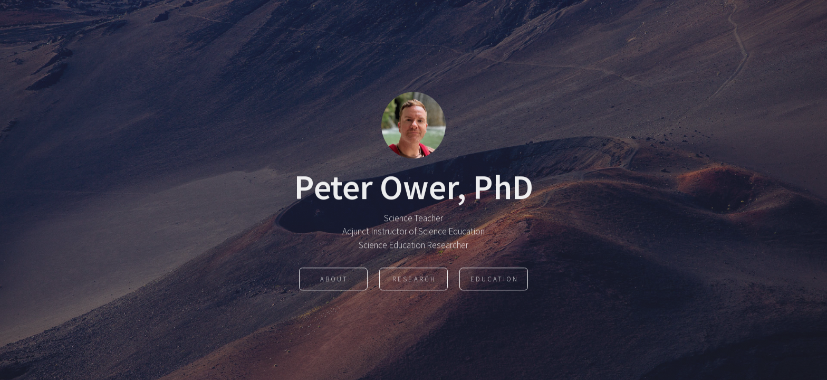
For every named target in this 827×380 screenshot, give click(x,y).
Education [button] (494, 280)
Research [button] (414, 280)
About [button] (334, 280)
